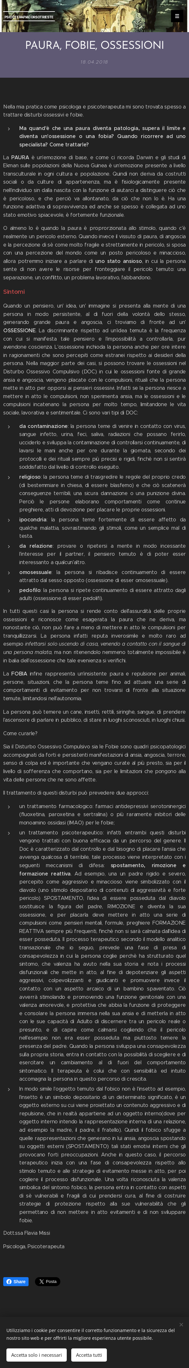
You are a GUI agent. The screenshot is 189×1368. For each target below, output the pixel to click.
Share (15, 1281)
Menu (175, 16)
